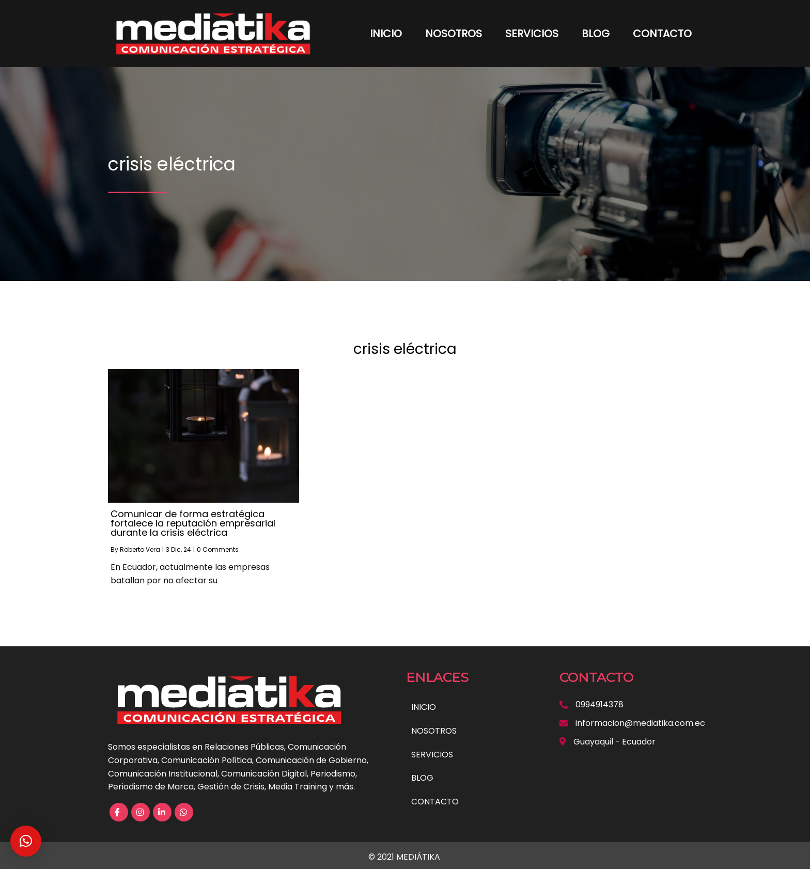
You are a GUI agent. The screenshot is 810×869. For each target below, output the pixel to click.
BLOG (596, 33)
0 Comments (218, 549)
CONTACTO (662, 33)
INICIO (386, 33)
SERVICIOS (531, 33)
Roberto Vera (140, 549)
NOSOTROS (453, 33)
